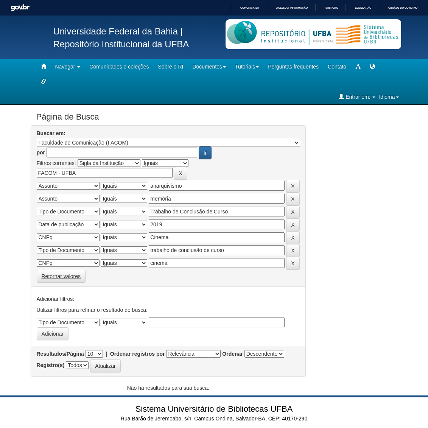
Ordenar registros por (137, 354)
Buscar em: (51, 133)
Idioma (388, 97)
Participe (331, 7)
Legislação (363, 7)
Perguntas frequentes (293, 67)
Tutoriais (247, 67)
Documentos (209, 67)
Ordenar (232, 354)
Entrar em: (357, 96)
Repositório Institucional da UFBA (121, 44)
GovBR (20, 7)
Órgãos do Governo (402, 7)
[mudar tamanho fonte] (358, 66)
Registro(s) (51, 365)
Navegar (68, 67)
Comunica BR (249, 7)
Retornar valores (61, 276)
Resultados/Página (60, 354)
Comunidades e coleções (119, 67)
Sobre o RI (171, 67)
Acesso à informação (292, 7)
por (41, 152)
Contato (337, 67)
